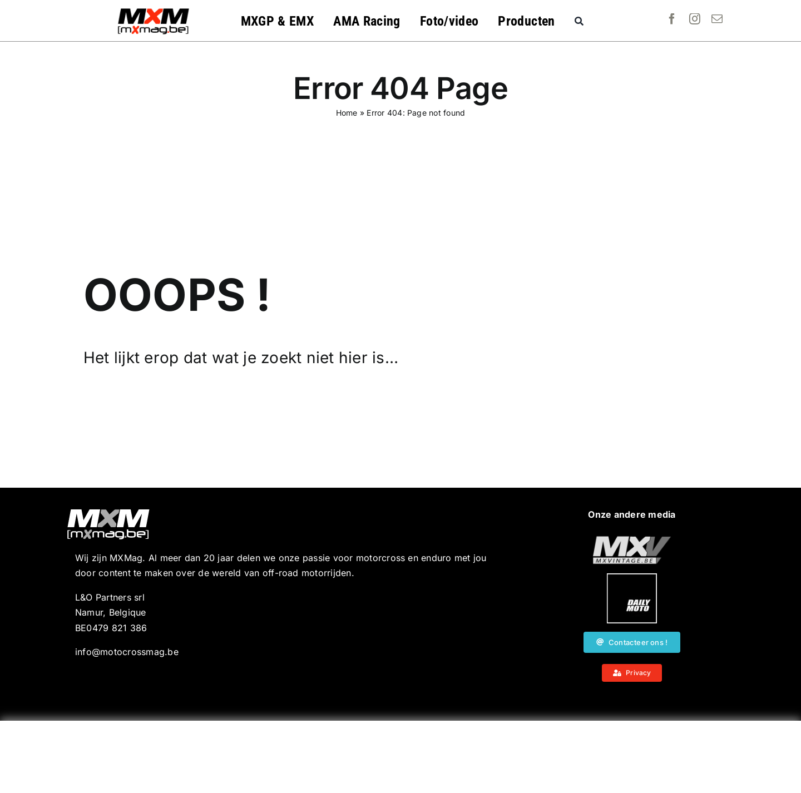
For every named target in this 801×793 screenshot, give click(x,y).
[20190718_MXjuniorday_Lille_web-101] (632, 540)
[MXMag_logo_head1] (153, 11)
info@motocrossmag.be (127, 651)
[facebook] (672, 18)
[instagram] (694, 18)
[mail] (717, 18)
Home (347, 112)
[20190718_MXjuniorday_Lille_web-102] (632, 577)
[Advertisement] (400, 757)
